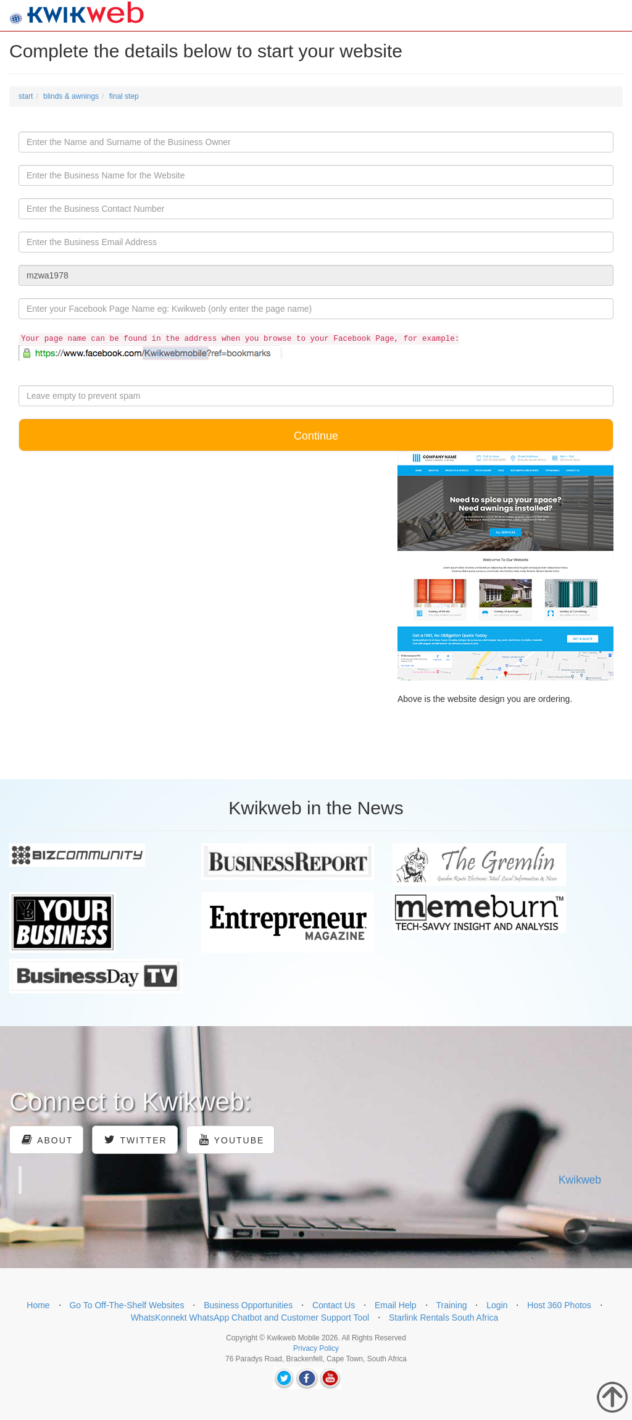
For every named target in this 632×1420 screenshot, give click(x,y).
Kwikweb (580, 1180)
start (26, 96)
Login (496, 1305)
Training (451, 1305)
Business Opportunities (248, 1305)
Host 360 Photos (559, 1305)
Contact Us (333, 1305)
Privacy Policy (316, 1348)
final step (124, 96)
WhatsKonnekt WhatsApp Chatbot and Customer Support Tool (250, 1317)
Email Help (396, 1305)
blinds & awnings (71, 96)
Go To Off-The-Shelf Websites (126, 1305)
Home (38, 1305)
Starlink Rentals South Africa (443, 1317)
